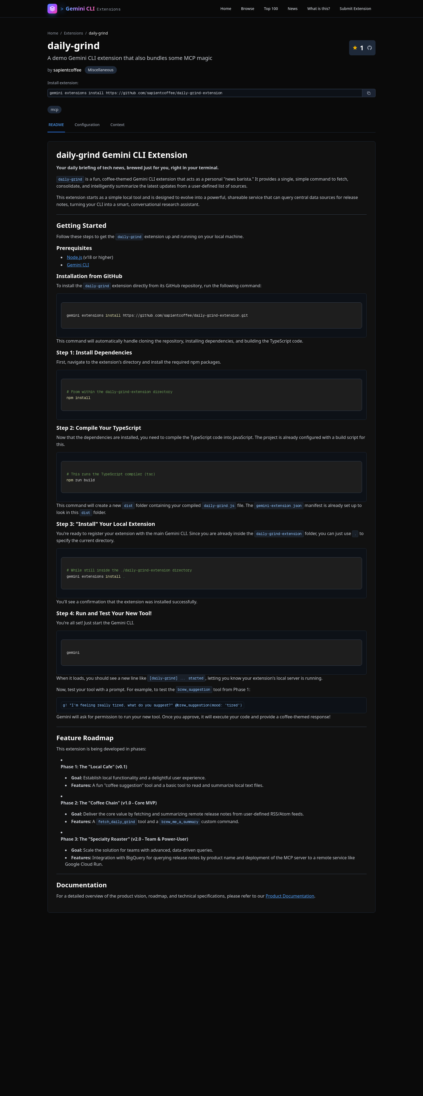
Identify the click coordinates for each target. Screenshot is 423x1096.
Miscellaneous (101, 69)
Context (117, 124)
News (293, 8)
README (56, 124)
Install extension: (62, 82)
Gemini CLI (78, 265)
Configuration (87, 124)
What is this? (318, 8)
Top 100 (271, 8)
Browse (247, 8)
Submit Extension (355, 8)
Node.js (74, 257)
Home (225, 8)
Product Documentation (290, 896)
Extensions (73, 33)
